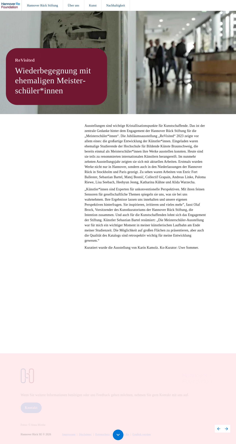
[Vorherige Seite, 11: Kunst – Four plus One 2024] (218, 429)
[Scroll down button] (118, 435)
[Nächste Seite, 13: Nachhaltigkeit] (226, 429)
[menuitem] (42, 5)
